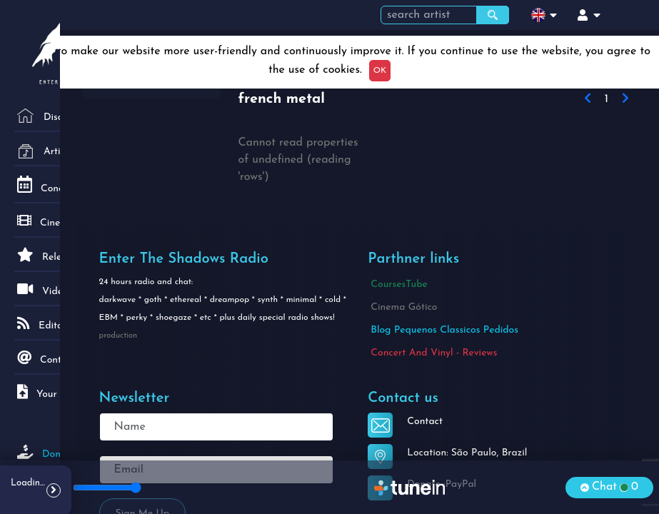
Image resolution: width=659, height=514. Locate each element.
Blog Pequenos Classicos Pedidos (444, 330)
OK (379, 70)
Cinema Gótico (404, 307)
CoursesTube (399, 284)
